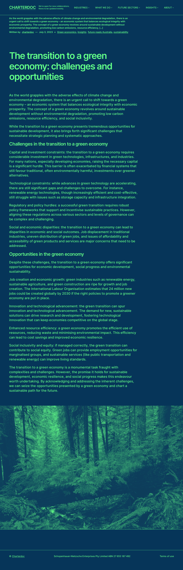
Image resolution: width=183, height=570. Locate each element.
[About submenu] (173, 7)
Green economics (66, 32)
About (168, 7)
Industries (80, 7)
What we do (102, 7)
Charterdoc (22, 7)
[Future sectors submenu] (139, 7)
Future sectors (128, 7)
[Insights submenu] (157, 7)
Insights (151, 7)
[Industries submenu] (88, 7)
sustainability (121, 32)
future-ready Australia (100, 32)
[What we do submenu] (111, 7)
